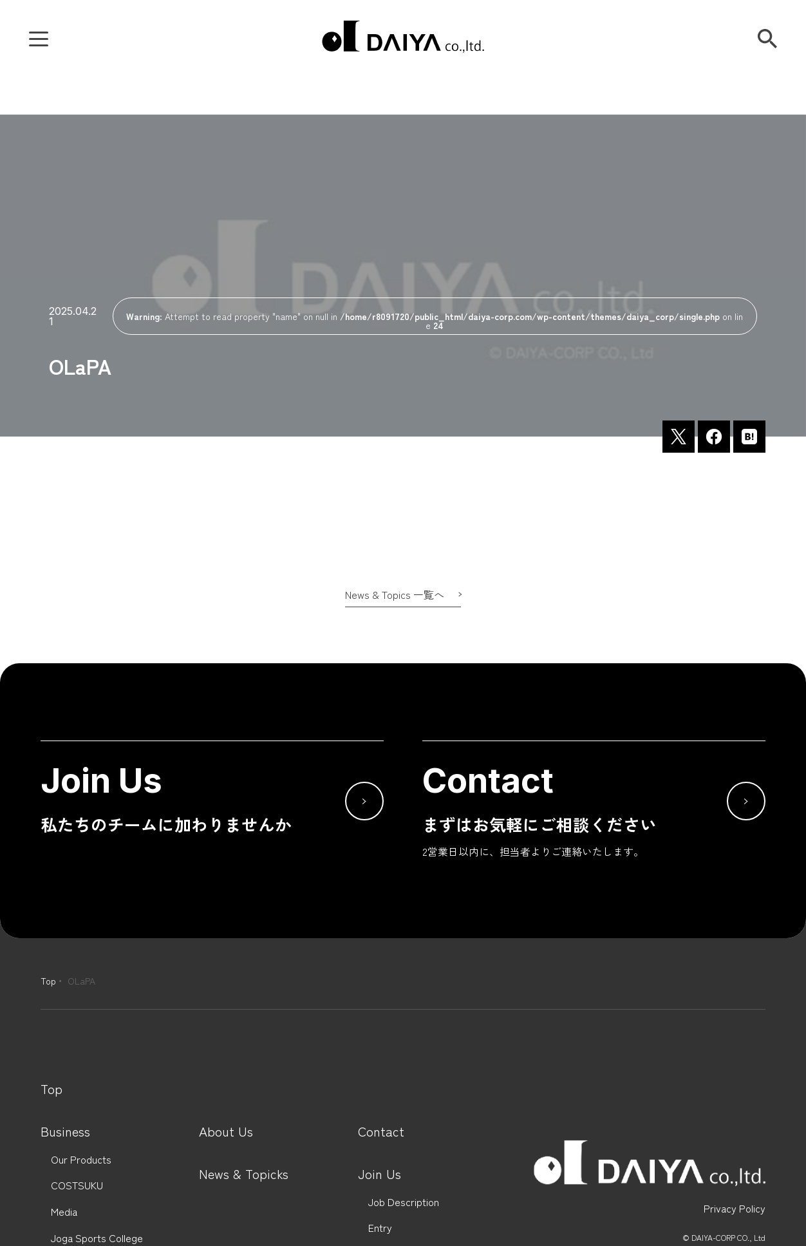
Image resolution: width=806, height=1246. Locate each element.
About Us (226, 1131)
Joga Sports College (97, 1238)
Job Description (403, 1202)
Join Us (379, 1174)
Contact (381, 1131)
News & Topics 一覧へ (394, 594)
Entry (380, 1227)
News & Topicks (243, 1174)
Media (64, 1211)
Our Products (81, 1159)
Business (65, 1131)
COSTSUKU (77, 1185)
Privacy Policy (734, 1208)
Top (48, 980)
